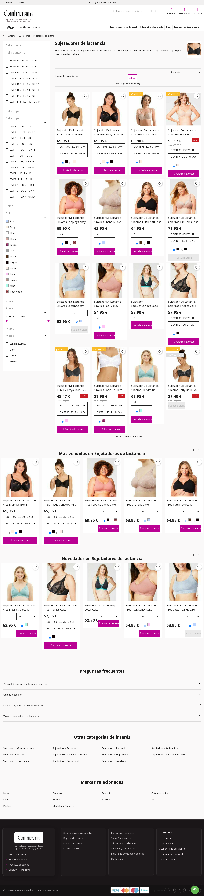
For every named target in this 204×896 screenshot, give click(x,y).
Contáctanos (118, 858)
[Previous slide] (193, 450)
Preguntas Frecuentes (122, 832)
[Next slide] (199, 450)
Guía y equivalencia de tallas (78, 832)
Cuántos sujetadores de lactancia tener (102, 705)
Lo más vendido (71, 848)
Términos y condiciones (123, 843)
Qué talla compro (102, 694)
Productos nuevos (72, 843)
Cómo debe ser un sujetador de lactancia (102, 683)
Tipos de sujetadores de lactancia (102, 715)
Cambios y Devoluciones (124, 848)
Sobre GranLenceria (121, 838)
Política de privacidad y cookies (127, 853)
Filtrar (132, 78)
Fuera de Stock (183, 257)
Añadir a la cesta (72, 170)
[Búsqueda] (134, 11)
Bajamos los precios (74, 838)
